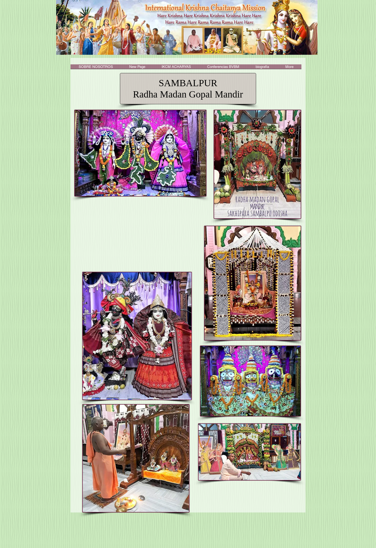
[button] (176, 68)
